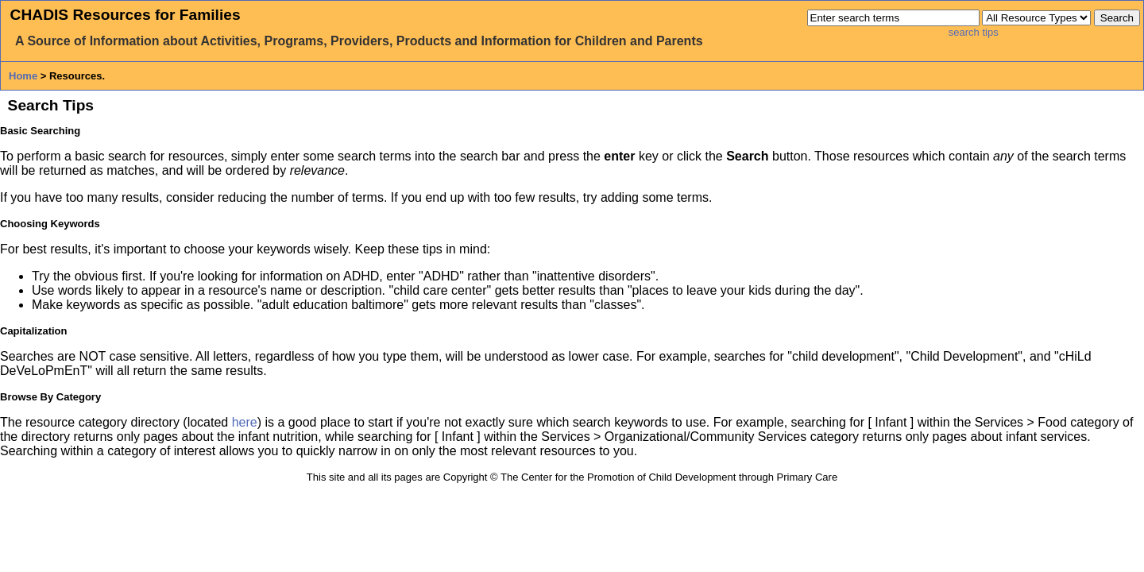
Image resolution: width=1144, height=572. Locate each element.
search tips (974, 32)
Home (23, 76)
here (244, 422)
